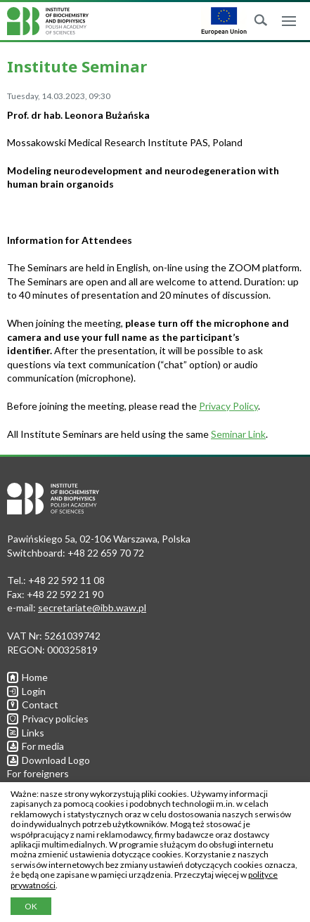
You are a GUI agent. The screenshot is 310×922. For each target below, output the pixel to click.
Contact (32, 704)
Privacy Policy (228, 406)
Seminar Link (238, 434)
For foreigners (38, 773)
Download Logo (48, 760)
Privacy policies (48, 719)
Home (27, 677)
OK (31, 906)
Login (26, 691)
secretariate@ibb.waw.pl (92, 607)
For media (35, 746)
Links (25, 733)
